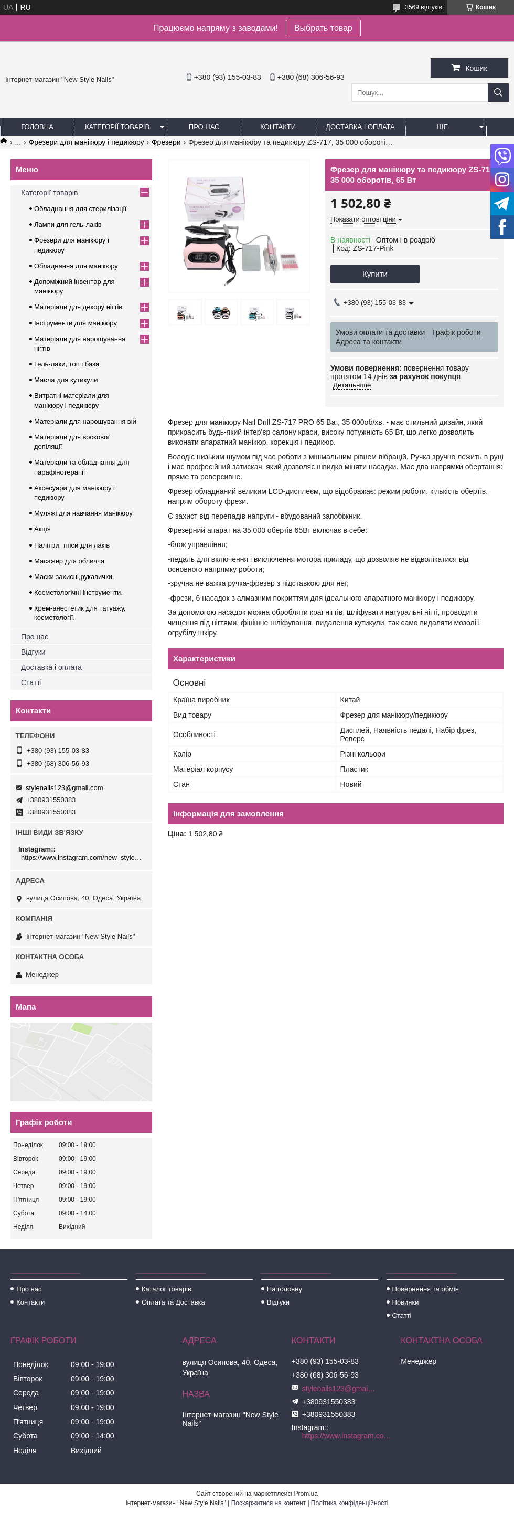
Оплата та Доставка (173, 1302)
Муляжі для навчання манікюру (83, 513)
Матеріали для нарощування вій (85, 421)
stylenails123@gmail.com (64, 788)
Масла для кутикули (66, 380)
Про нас (204, 127)
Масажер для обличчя (69, 561)
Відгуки (33, 652)
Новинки (405, 1302)
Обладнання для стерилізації (80, 209)
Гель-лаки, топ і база (66, 364)
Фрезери (166, 142)
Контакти (278, 127)
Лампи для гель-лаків (68, 224)
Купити (375, 273)
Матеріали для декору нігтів (78, 307)
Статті (31, 682)
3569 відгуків (423, 7)
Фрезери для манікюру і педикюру (86, 142)
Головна (37, 127)
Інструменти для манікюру (75, 323)
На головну (284, 1289)
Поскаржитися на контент (268, 1503)
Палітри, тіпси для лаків (72, 545)
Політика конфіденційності (350, 1503)
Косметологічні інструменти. (78, 592)
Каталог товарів (166, 1289)
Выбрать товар (323, 28)
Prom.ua (306, 1493)
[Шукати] (498, 92)
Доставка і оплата (360, 127)
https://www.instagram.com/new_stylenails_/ (82, 857)
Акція (42, 529)
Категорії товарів (117, 127)
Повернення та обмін (425, 1289)
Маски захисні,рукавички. (74, 577)
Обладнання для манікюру (76, 266)
